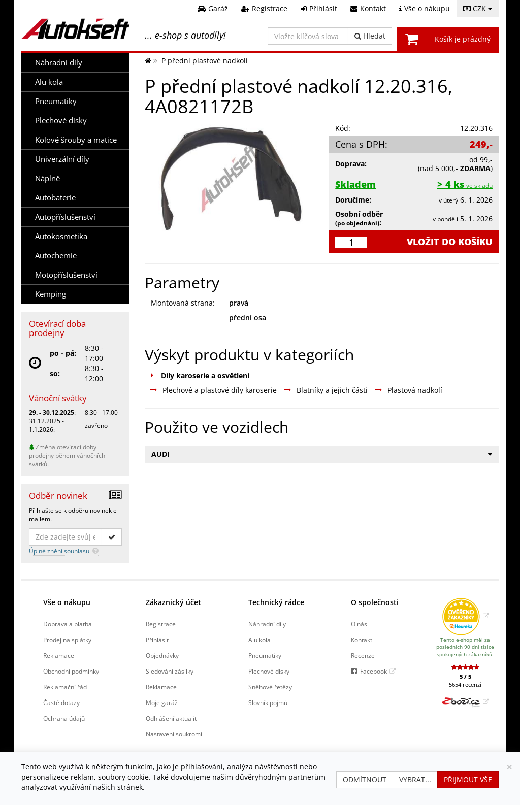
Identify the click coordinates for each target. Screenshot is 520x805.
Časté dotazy (61, 702)
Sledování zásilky (169, 671)
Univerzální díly (62, 159)
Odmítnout (364, 779)
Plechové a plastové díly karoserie (219, 390)
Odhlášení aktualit (171, 718)
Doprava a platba (67, 624)
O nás (359, 624)
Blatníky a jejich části (332, 390)
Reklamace (58, 655)
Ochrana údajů (64, 718)
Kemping (50, 294)
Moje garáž (162, 702)
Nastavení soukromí (174, 734)
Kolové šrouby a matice (76, 140)
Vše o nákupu (66, 602)
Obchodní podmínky (71, 671)
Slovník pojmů (267, 702)
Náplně (47, 178)
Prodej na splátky (67, 639)
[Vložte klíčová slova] (308, 36)
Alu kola (49, 82)
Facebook (373, 671)
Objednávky (162, 655)
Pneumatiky (56, 101)
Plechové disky (61, 120)
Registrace (161, 624)
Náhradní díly (58, 62)
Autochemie (56, 255)
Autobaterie (55, 197)
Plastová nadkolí (414, 390)
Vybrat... (415, 779)
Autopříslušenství (65, 217)
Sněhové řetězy (270, 687)
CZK (477, 8)
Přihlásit (157, 639)
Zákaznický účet (173, 602)
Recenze (363, 655)
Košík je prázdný (463, 39)
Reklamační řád (65, 687)
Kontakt (361, 639)
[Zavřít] (509, 767)
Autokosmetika (61, 236)
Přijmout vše (468, 779)
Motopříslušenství (66, 275)
